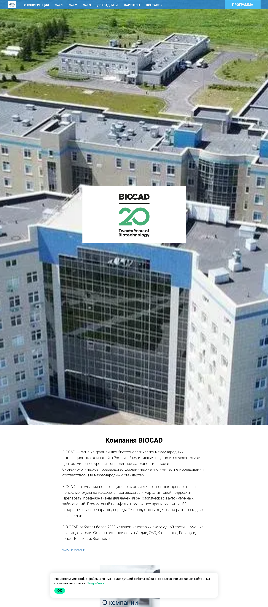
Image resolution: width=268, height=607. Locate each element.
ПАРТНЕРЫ (132, 5)
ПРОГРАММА (242, 5)
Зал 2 (73, 5)
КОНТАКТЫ (154, 5)
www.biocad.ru (74, 549)
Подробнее (95, 583)
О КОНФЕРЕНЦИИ (37, 5)
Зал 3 (87, 5)
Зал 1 (59, 5)
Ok (59, 590)
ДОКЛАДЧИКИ (107, 5)
